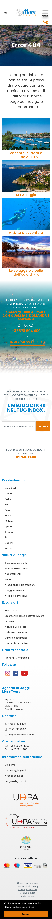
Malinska (9, 521)
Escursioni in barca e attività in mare (24, 615)
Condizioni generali (27, 883)
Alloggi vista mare (14, 590)
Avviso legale (27, 896)
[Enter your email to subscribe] (19, 426)
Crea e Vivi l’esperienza (17, 643)
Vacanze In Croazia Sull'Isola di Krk (26, 155)
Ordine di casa (27, 892)
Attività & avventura (26, 232)
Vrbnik (8, 493)
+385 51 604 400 (26, 330)
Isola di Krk (10, 488)
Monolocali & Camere (16, 568)
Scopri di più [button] (28, 907)
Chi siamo (10, 764)
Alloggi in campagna (16, 595)
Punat (8, 515)
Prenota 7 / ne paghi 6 (17, 657)
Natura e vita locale (15, 626)
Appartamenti (13, 574)
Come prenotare (27, 889)
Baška (8, 510)
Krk (6, 504)
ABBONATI (43, 426)
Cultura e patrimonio (16, 637)
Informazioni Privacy (27, 886)
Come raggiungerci (15, 770)
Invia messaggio (26, 342)
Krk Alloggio (26, 195)
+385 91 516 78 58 (15, 729)
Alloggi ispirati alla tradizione (20, 584)
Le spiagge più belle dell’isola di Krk (26, 272)
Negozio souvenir (14, 775)
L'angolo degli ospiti (15, 781)
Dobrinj (9, 543)
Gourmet (10, 621)
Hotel (8, 579)
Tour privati (11, 610)
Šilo (6, 537)
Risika (8, 499)
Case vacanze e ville (16, 563)
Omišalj (9, 532)
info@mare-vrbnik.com (19, 734)
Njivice (8, 526)
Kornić (8, 548)
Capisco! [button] (26, 914)
